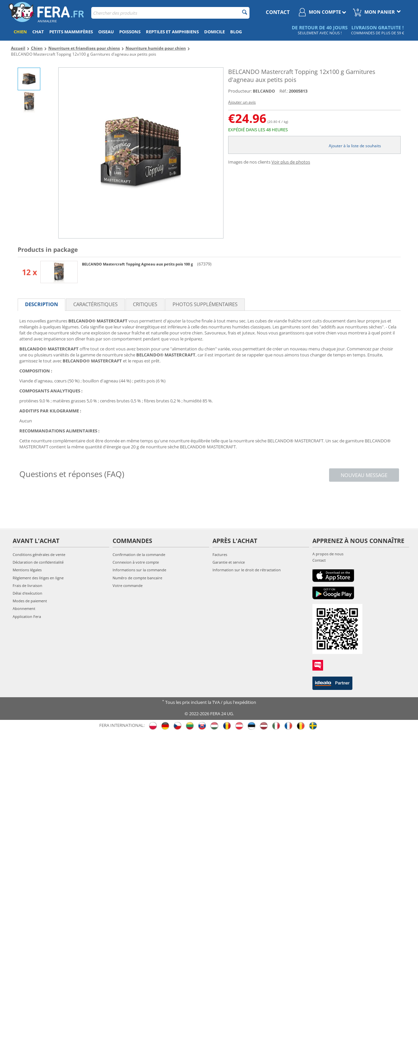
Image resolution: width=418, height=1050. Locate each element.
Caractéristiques (95, 304)
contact (278, 12)
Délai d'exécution (27, 593)
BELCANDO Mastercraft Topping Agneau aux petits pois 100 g (138, 264)
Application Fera (27, 616)
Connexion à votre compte (136, 562)
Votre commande (128, 585)
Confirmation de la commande (139, 554)
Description (41, 304)
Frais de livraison (27, 585)
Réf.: (283, 91)
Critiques (145, 304)
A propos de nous (327, 553)
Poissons (130, 32)
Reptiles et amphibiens (172, 32)
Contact (319, 560)
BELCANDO (264, 91)
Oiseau (106, 32)
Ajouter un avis (242, 102)
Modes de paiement (30, 600)
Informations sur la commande (139, 569)
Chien (20, 32)
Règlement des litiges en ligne (38, 577)
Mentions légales (27, 569)
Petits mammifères (71, 32)
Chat (38, 32)
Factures (219, 554)
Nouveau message (364, 475)
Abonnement (24, 608)
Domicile (214, 32)
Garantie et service (228, 562)
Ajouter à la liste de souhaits (355, 146)
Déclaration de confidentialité (38, 562)
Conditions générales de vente (39, 554)
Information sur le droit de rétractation (246, 569)
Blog (236, 32)
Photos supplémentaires (205, 304)
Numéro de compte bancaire (137, 577)
